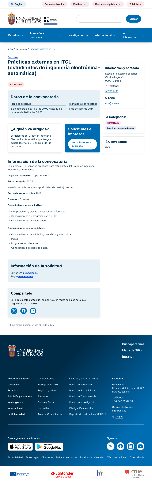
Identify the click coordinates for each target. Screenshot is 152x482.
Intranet (128, 356)
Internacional (103, 35)
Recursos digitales (18, 378)
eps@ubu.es (112, 103)
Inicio (10, 49)
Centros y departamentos (83, 378)
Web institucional (116, 457)
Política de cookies (66, 457)
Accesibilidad (15, 457)
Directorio (47, 457)
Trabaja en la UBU (48, 384)
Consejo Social (46, 402)
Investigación (75, 35)
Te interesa (21, 49)
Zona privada (136, 457)
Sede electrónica (54, 4)
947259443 (111, 91)
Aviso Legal (32, 457)
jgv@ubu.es (31, 272)
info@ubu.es (119, 410)
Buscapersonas (133, 344)
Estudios (14, 35)
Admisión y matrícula (37, 35)
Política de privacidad (92, 457)
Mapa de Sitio (132, 350)
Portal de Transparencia (82, 396)
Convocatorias (46, 378)
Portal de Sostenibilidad (82, 390)
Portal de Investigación (82, 402)
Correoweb (14, 384)
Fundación (43, 396)
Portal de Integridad (80, 384)
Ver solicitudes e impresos (81, 144)
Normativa (43, 408)
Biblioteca (135, 4)
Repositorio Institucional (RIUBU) (87, 414)
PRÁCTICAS (113, 123)
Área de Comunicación (50, 414)
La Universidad (129, 35)
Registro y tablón (47, 390)
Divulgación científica (81, 408)
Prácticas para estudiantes (120, 128)
